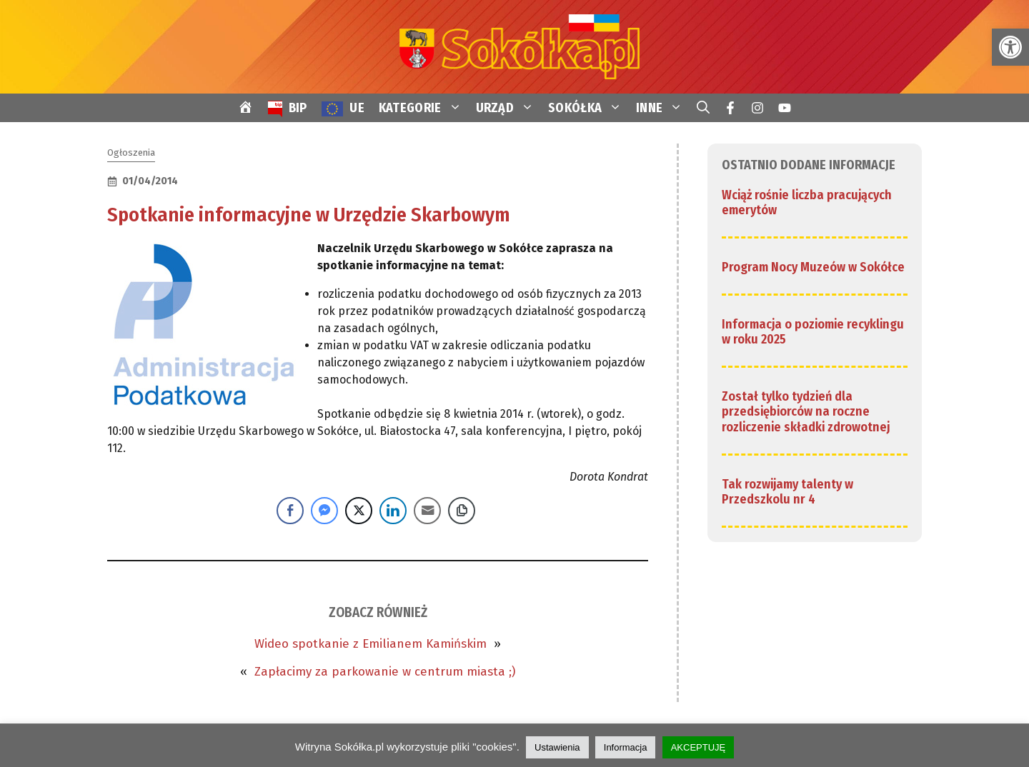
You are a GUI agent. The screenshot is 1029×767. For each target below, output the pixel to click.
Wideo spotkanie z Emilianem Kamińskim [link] (370, 643)
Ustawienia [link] (557, 747)
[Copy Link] (461, 510)
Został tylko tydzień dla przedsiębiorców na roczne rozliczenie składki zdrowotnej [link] (806, 411)
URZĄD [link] (509, 108)
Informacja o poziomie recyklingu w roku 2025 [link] (813, 332)
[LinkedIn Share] (393, 510)
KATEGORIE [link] (424, 108)
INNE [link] (663, 108)
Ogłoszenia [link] (131, 152)
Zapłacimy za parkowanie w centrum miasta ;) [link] (384, 671)
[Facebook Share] (290, 510)
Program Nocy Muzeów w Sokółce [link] (813, 267)
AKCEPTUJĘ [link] (698, 747)
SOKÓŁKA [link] (588, 108)
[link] (1010, 47)
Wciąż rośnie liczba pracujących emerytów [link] (807, 203)
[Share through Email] (427, 510)
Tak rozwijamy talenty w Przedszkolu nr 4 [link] (787, 492)
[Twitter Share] (358, 510)
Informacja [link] (625, 747)
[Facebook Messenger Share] (324, 510)
